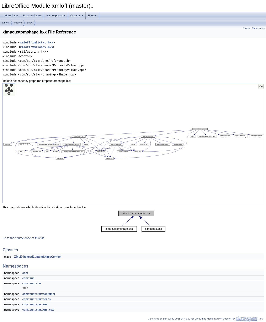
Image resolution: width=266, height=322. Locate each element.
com (25, 273)
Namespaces (55, 15)
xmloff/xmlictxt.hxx (36, 42)
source (18, 22)
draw (29, 22)
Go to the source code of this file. (23, 238)
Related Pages (32, 15)
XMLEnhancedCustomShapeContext (38, 256)
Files (92, 15)
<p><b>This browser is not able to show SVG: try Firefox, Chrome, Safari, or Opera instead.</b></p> (133, 143)
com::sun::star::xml (34, 304)
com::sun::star (31, 283)
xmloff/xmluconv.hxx (36, 47)
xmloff (5, 22)
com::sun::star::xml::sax (38, 309)
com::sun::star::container (38, 294)
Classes (76, 15)
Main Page (11, 15)
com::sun (28, 278)
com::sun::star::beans (36, 299)
